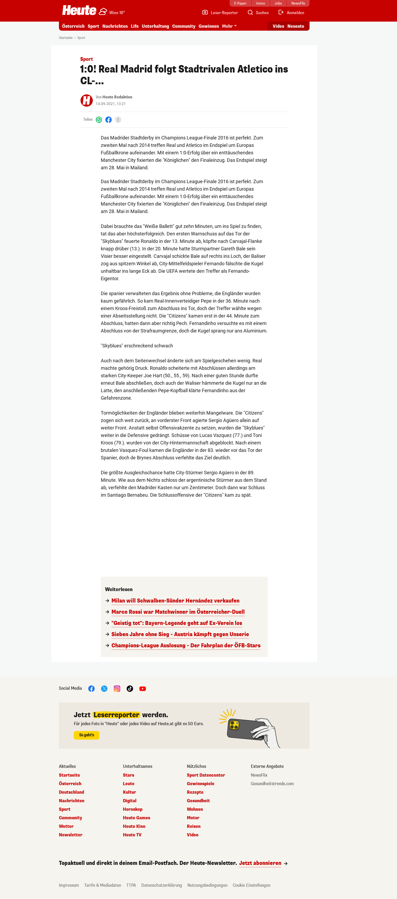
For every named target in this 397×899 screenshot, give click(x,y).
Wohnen (195, 809)
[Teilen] (118, 119)
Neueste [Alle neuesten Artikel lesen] (295, 26)
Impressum (69, 885)
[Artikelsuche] (258, 13)
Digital (130, 801)
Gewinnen (209, 26)
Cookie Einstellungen (251, 885)
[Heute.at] (79, 10)
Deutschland (71, 792)
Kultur (129, 792)
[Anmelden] (291, 13)
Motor (193, 818)
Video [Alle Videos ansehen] (278, 26)
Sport (93, 26)
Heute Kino (134, 826)
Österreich (73, 26)
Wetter (66, 826)
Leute (128, 783)
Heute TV (132, 835)
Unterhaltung (155, 26)
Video (192, 835)
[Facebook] (108, 119)
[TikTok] (130, 688)
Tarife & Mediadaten (102, 885)
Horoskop (132, 809)
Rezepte (195, 792)
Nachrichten (115, 26)
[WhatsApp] (99, 119)
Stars (128, 775)
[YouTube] (142, 688)
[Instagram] (117, 688)
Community (183, 26)
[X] (104, 688)
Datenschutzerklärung (161, 885)
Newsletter (70, 835)
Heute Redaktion (117, 97)
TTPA (131, 885)
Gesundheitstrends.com (272, 783)
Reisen (193, 826)
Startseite (66, 38)
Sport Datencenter (206, 775)
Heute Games (136, 818)
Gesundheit (198, 801)
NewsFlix (259, 775)
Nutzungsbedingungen (207, 885)
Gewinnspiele (200, 783)
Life (135, 26)
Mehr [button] (227, 26)
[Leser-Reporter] (220, 13)
